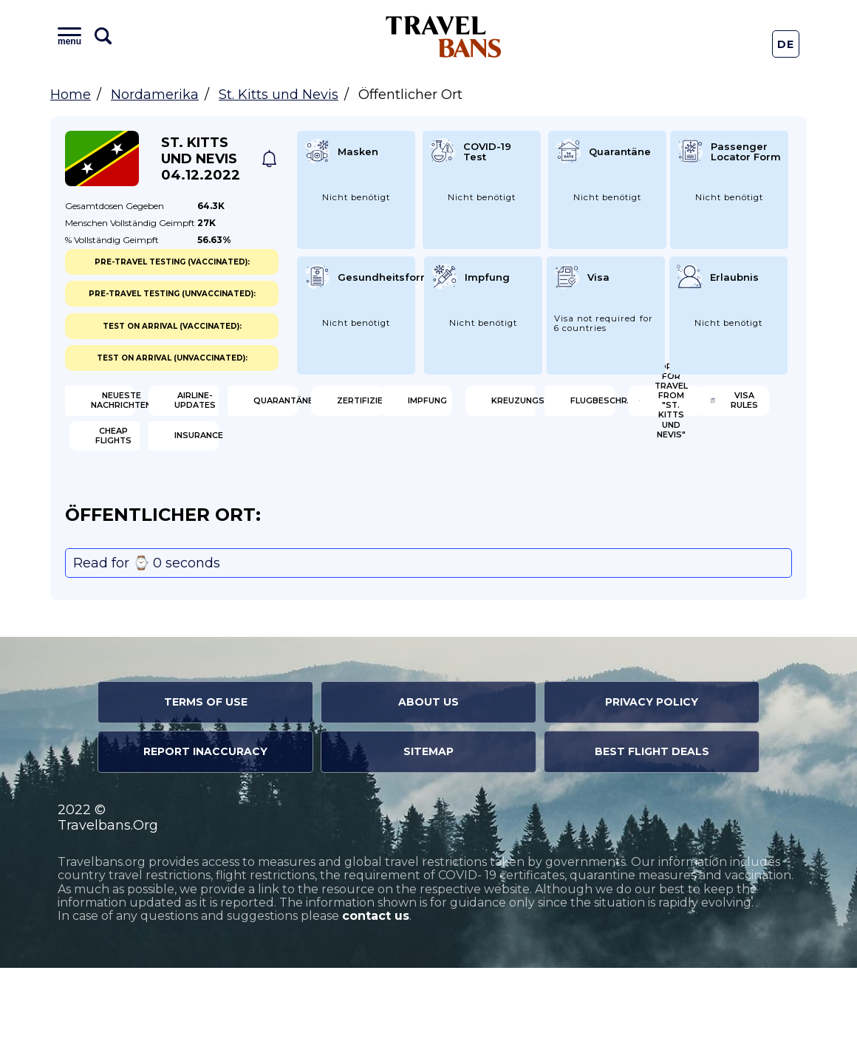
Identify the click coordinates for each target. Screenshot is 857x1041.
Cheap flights (328, 502)
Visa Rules (130, 502)
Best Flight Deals (652, 825)
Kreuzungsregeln (335, 454)
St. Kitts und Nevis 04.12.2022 (200, 158)
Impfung (125, 454)
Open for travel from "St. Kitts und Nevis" (707, 454)
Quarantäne (512, 406)
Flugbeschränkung (522, 454)
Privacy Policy (651, 775)
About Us (428, 775)
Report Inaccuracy (205, 825)
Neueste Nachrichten (142, 406)
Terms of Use (205, 775)
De (786, 44)
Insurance (505, 502)
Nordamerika (155, 94)
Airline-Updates (333, 406)
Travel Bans (444, 36)
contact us (375, 990)
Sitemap (428, 825)
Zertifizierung (704, 406)
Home (70, 94)
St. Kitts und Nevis (278, 94)
